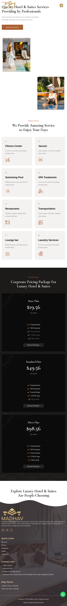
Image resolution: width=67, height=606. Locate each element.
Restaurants (12, 208)
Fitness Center (13, 146)
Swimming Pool (14, 177)
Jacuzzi (42, 146)
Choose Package (33, 345)
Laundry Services (48, 240)
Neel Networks (39, 602)
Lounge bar (12, 240)
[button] (61, 5)
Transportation (46, 208)
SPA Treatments (47, 177)
